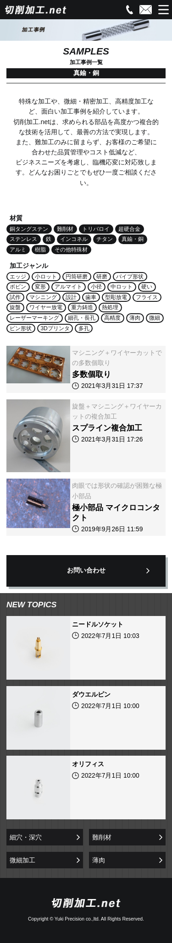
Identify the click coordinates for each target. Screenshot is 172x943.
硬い (146, 286)
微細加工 (22, 860)
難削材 (65, 229)
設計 (71, 297)
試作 (15, 297)
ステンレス (23, 239)
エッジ (18, 276)
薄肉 (134, 318)
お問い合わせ (86, 570)
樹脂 (40, 249)
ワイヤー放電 (45, 307)
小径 (96, 286)
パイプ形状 (130, 276)
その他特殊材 (71, 249)
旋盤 (15, 307)
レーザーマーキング (34, 318)
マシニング (43, 297)
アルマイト (68, 286)
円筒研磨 (77, 276)
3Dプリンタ (55, 328)
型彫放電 (116, 297)
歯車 (90, 297)
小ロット (46, 276)
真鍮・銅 (133, 239)
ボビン (18, 286)
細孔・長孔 (81, 318)
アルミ (18, 249)
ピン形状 (21, 328)
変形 (40, 286)
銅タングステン (29, 229)
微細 (154, 318)
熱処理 (110, 307)
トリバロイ (96, 229)
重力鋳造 (82, 307)
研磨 (101, 276)
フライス (147, 297)
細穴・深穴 (26, 837)
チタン (104, 239)
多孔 (83, 328)
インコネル (74, 239)
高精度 (112, 318)
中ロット (122, 286)
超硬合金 (129, 229)
